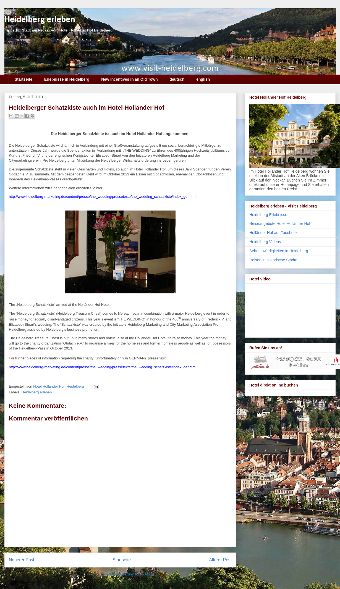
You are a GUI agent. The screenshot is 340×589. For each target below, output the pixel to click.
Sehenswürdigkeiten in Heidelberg (278, 251)
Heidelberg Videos (265, 242)
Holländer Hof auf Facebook (273, 232)
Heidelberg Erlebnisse (268, 214)
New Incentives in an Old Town (129, 79)
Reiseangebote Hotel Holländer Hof (279, 223)
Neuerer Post (21, 560)
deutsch (177, 79)
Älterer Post (220, 560)
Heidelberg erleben (39, 19)
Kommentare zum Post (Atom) (130, 574)
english (203, 79)
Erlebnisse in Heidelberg (66, 79)
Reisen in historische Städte (273, 260)
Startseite (23, 79)
